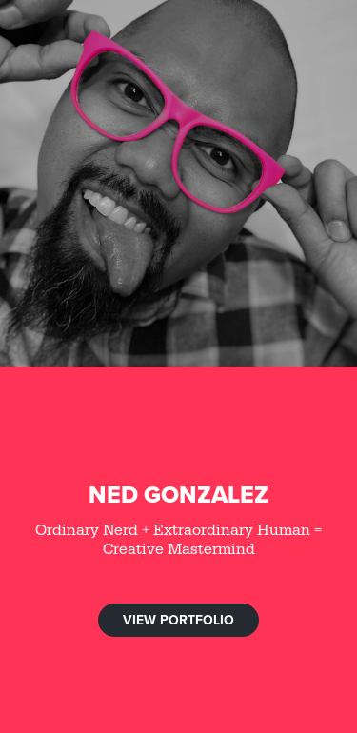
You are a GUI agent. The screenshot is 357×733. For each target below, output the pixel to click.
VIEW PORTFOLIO (178, 619)
